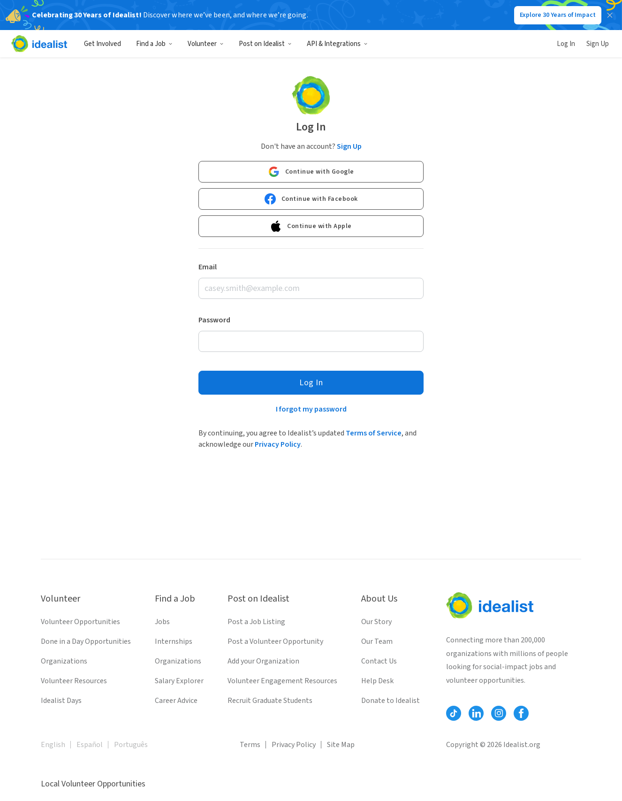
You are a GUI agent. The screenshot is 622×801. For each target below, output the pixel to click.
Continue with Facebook (311, 199)
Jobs (162, 622)
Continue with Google (311, 171)
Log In (566, 44)
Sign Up (597, 44)
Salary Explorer (179, 681)
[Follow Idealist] (453, 713)
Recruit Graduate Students (270, 700)
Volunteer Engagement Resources (282, 681)
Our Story (376, 622)
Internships (173, 641)
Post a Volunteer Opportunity (275, 641)
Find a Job (154, 44)
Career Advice (176, 700)
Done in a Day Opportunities (86, 641)
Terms (250, 745)
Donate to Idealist (390, 700)
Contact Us (379, 661)
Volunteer (206, 44)
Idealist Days (61, 700)
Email (207, 267)
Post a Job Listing (256, 622)
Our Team (377, 641)
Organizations (64, 661)
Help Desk (377, 681)
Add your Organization (263, 661)
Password (214, 320)
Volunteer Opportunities (80, 622)
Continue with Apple (311, 226)
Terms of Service (374, 433)
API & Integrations (337, 44)
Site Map (341, 745)
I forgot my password (311, 409)
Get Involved (102, 44)
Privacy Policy (278, 444)
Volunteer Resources (74, 681)
